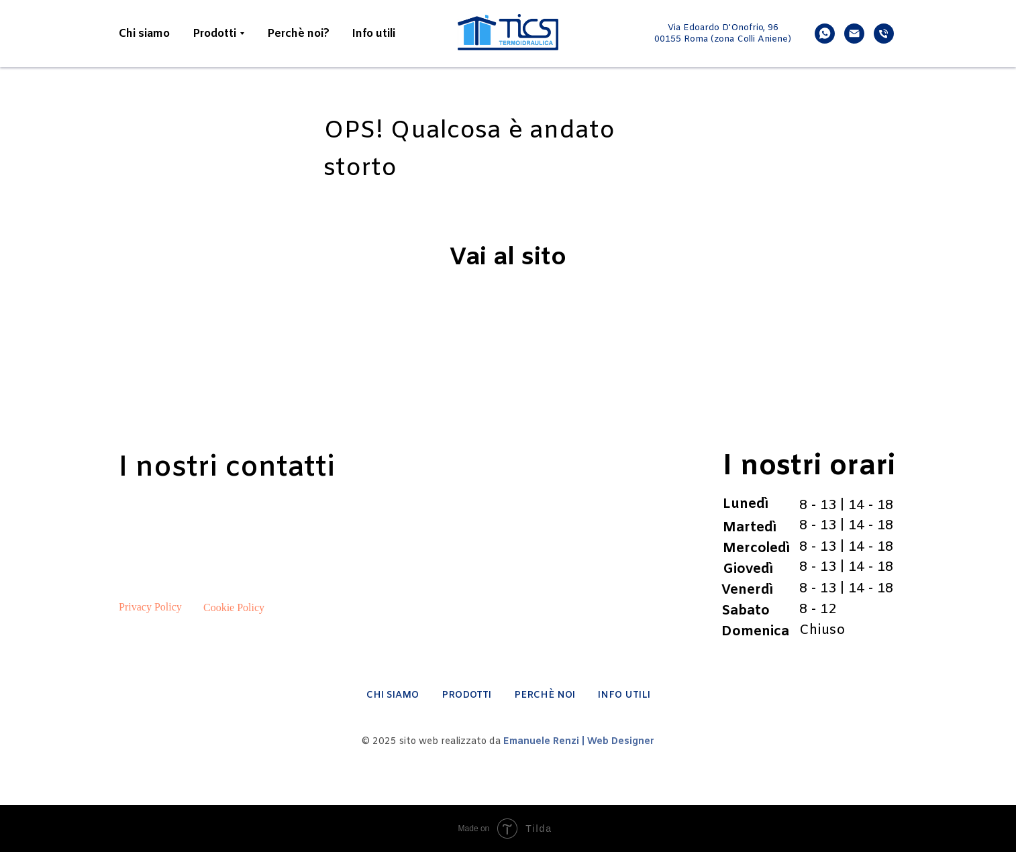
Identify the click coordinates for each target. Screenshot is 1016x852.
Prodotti (214, 34)
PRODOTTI (466, 695)
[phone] (884, 33)
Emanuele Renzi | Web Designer (578, 741)
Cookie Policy (233, 607)
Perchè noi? (298, 34)
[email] (854, 33)
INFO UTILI (624, 695)
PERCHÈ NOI (544, 695)
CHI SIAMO (392, 695)
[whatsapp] (825, 33)
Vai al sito (508, 258)
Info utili (373, 34)
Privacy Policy (150, 607)
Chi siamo (144, 34)
